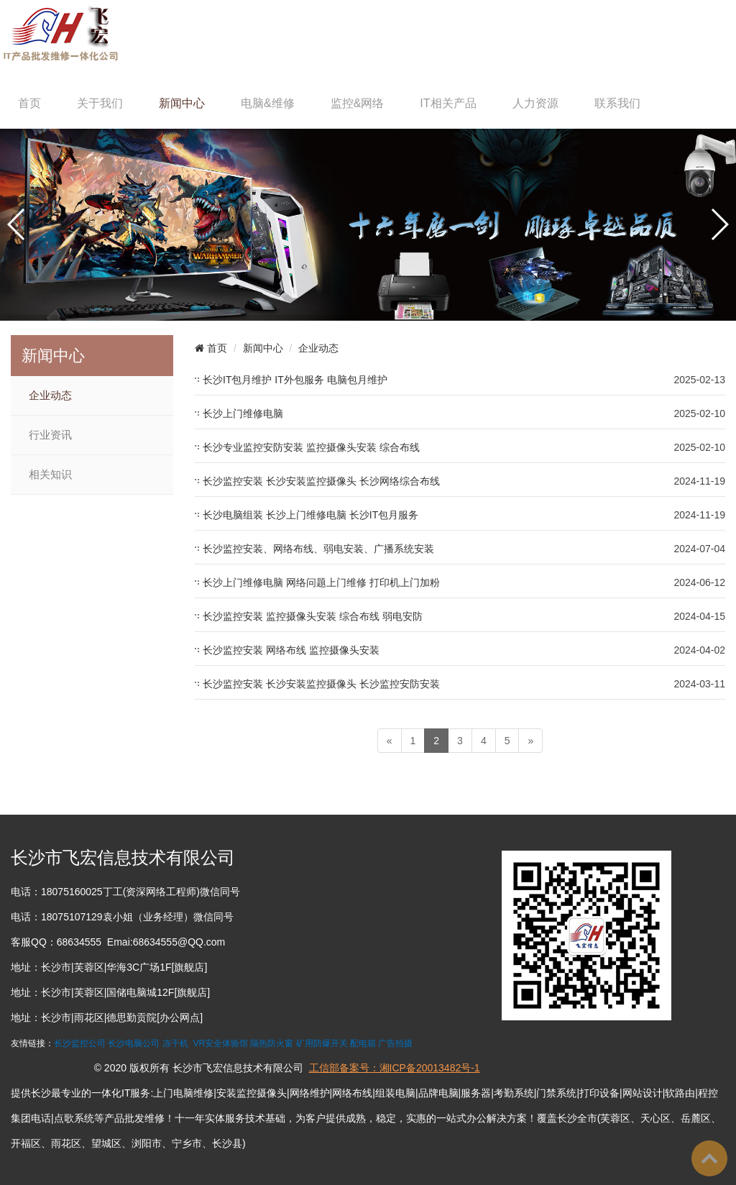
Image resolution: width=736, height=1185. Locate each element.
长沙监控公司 (80, 1043)
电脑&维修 (268, 103)
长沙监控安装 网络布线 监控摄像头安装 (291, 650)
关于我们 (100, 103)
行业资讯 (50, 435)
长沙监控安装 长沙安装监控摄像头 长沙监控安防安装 (321, 684)
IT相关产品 (448, 103)
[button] (17, 224)
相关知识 (50, 474)
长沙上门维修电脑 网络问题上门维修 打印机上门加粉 (321, 582)
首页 (29, 103)
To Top (709, 1158)
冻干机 (175, 1043)
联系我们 (617, 103)
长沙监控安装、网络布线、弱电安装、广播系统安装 (318, 548)
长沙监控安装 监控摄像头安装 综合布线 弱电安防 (313, 616)
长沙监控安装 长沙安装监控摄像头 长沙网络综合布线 (321, 481)
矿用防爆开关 (322, 1043)
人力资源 (535, 103)
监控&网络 (358, 103)
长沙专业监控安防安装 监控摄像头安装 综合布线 (311, 447)
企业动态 (50, 395)
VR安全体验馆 (220, 1043)
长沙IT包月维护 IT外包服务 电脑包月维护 (295, 379)
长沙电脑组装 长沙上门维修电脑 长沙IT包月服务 (310, 515)
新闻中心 (182, 103)
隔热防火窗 (271, 1043)
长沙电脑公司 (134, 1043)
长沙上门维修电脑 (243, 413)
